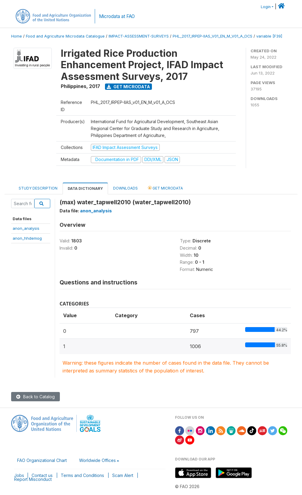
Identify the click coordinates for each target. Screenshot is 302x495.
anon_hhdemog (27, 238)
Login (266, 7)
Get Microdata (128, 86)
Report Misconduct (33, 479)
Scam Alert (122, 475)
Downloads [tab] (125, 188)
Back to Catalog (35, 396)
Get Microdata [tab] (165, 187)
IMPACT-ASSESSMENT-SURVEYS (139, 36)
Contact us (42, 475)
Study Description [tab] (38, 188)
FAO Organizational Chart (42, 460)
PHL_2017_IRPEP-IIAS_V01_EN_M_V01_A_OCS (212, 36)
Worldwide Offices (97, 460)
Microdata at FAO (117, 16)
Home (16, 36)
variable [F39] (269, 36)
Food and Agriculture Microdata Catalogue (65, 36)
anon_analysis (26, 228)
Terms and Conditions (82, 475)
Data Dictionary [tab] (85, 188)
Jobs (19, 475)
